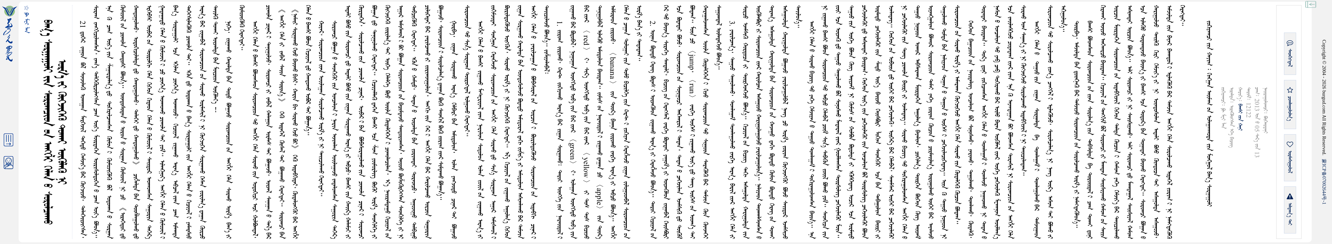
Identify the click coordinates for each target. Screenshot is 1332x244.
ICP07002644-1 (1324, 181)
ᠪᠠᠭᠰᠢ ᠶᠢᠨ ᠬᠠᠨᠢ (1240, 117)
